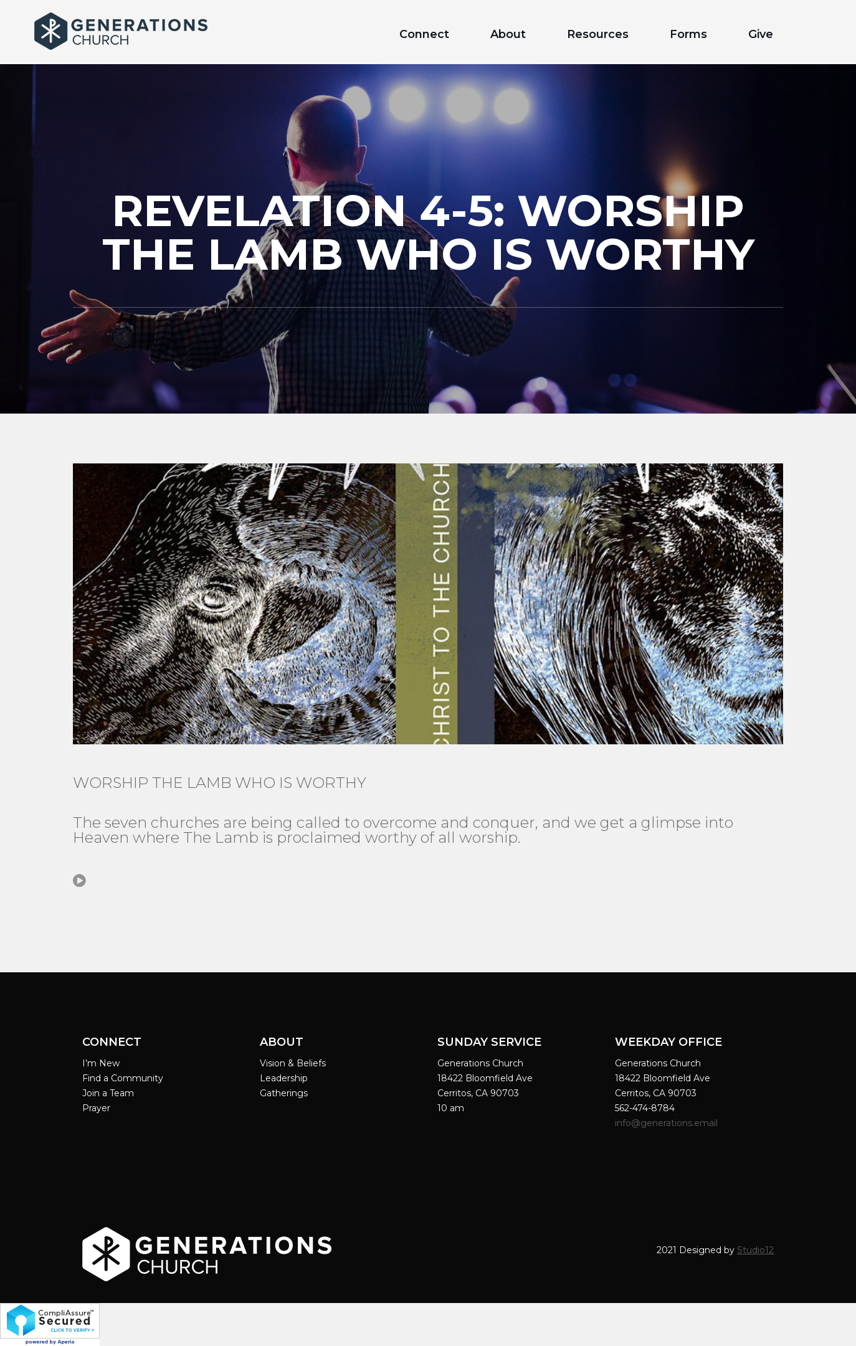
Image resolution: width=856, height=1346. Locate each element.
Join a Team (108, 1093)
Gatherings (284, 1093)
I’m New (101, 1063)
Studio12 (755, 1250)
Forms (688, 34)
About (508, 34)
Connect (424, 34)
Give (760, 34)
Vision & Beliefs (293, 1063)
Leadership (284, 1078)
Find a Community (122, 1078)
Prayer (96, 1108)
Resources (598, 34)
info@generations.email (667, 1123)
